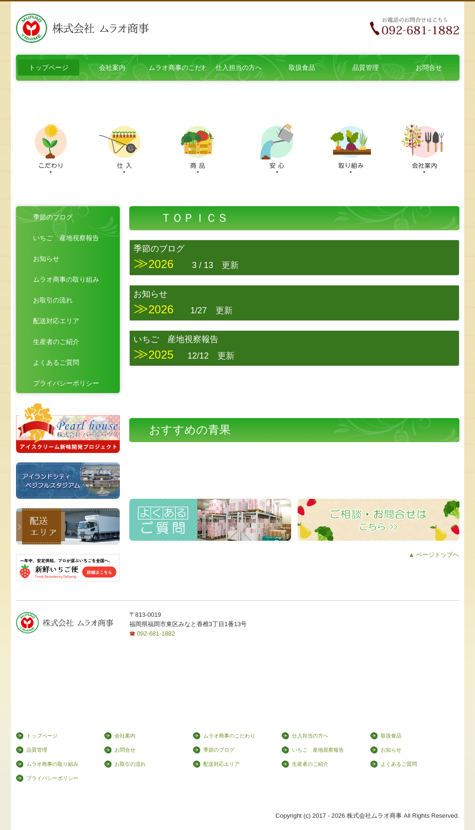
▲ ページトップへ (433, 554)
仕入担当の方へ (239, 67)
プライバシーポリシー (66, 383)
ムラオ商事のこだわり (177, 67)
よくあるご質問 (56, 362)
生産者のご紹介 (56, 341)
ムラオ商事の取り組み (66, 279)
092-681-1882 (156, 633)
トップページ (48, 67)
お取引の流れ (53, 300)
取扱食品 (302, 67)
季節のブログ (53, 217)
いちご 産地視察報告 (66, 238)
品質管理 (365, 67)
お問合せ (429, 67)
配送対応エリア (56, 321)
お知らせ (46, 258)
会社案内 (112, 67)
